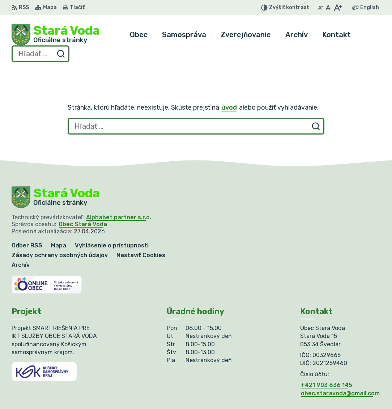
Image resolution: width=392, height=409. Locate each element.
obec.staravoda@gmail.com (340, 393)
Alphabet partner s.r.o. (118, 217)
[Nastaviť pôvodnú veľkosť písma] (328, 7)
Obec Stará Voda (83, 224)
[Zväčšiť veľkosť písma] (337, 7)
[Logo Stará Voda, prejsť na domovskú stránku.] (56, 34)
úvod (229, 107)
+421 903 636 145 (326, 385)
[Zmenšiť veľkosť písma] (320, 7)
